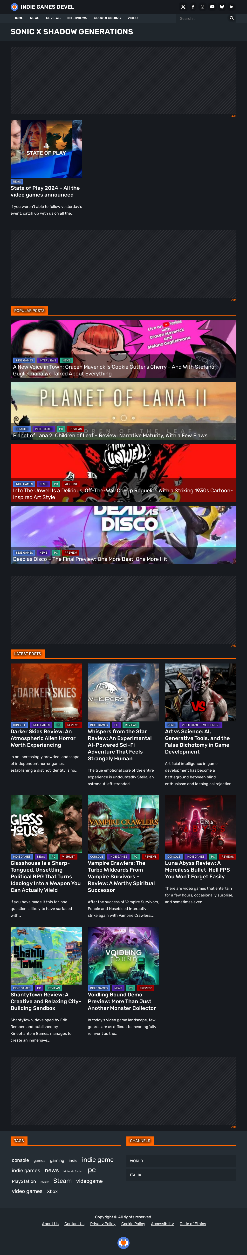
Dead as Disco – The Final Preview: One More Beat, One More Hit (90, 559)
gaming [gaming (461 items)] (57, 1160)
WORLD (136, 1161)
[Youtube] (212, 7)
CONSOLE (21, 429)
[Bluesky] (222, 7)
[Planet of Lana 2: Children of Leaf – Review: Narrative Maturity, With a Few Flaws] (123, 411)
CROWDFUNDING (107, 18)
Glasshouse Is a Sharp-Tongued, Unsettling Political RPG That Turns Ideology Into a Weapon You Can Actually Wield (46, 876)
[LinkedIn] (231, 7)
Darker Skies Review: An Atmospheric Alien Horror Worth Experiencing (43, 738)
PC (61, 429)
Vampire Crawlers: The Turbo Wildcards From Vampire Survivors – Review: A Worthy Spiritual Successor (121, 876)
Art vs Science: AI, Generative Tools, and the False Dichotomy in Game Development (197, 741)
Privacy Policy (103, 1223)
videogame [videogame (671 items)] (89, 1181)
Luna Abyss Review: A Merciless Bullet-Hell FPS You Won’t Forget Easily (197, 870)
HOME (18, 18)
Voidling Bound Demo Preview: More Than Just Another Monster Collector (122, 1001)
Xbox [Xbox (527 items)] (52, 1191)
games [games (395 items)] (39, 1160)
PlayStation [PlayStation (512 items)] (24, 1181)
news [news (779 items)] (52, 1170)
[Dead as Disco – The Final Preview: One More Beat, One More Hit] (123, 535)
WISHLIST (71, 484)
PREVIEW (71, 552)
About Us (50, 1223)
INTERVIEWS (77, 18)
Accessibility (162, 1223)
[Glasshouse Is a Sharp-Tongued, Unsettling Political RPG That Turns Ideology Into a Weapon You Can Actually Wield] (46, 824)
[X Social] (183, 7)
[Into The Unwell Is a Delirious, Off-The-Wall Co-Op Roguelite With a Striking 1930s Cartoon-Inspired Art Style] (123, 473)
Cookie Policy (133, 1223)
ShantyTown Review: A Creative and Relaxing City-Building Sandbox (46, 1001)
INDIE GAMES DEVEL (47, 7)
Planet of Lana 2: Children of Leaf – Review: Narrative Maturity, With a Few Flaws (111, 435)
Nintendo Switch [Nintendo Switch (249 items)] (73, 1171)
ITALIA (135, 1175)
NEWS (34, 18)
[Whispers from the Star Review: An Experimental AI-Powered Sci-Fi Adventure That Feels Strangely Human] (123, 692)
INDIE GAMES (24, 360)
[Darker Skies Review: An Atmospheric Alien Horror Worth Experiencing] (46, 692)
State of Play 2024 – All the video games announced (45, 191)
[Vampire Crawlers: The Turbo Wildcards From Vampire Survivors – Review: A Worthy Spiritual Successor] (123, 824)
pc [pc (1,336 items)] (92, 1170)
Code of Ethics (193, 1223)
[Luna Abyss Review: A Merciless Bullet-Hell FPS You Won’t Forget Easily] (200, 824)
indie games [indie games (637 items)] (26, 1170)
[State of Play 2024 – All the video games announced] (46, 149)
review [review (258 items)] (45, 1182)
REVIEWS (53, 18)
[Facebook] (193, 7)
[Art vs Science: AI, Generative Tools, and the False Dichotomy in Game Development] (200, 692)
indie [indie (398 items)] (73, 1160)
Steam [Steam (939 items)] (62, 1180)
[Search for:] (231, 18)
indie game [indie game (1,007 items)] (98, 1159)
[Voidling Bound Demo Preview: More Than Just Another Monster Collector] (123, 956)
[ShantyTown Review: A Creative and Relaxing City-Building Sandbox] (46, 956)
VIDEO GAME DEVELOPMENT (201, 725)
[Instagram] (202, 7)
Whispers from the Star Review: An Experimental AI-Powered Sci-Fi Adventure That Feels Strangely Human (120, 745)
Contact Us (74, 1223)
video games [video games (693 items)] (27, 1191)
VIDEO (133, 18)
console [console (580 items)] (20, 1160)
